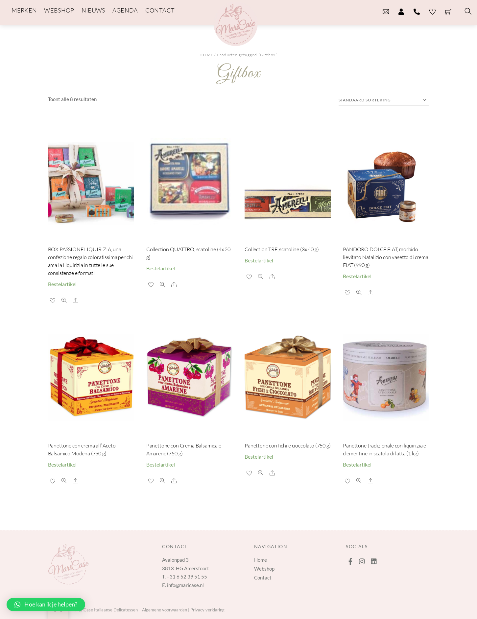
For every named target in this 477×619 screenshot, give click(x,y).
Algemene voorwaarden (164, 609)
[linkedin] (374, 560)
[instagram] (362, 560)
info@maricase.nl (185, 585)
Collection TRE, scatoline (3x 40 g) (282, 249)
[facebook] (350, 560)
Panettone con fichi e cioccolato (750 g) (288, 445)
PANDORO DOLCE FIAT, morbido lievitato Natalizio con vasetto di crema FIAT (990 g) (385, 257)
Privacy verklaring (207, 609)
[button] (46, 604)
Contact (263, 577)
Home (206, 54)
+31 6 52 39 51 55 (187, 576)
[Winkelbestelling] (384, 100)
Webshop (264, 569)
